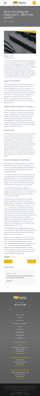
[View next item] (10, 287)
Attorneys (20, 326)
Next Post (31, 261)
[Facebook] (20, 309)
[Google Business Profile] (16, 309)
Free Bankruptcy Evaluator (20, 323)
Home (19, 317)
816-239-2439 (20, 364)
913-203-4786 (20, 305)
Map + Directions (20, 353)
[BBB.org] (23, 309)
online (5, 251)
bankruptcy (7, 245)
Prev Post (8, 261)
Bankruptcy (13, 257)
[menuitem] (13, 394)
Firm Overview (20, 320)
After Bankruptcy (20, 332)
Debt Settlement (20, 335)
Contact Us (20, 338)
